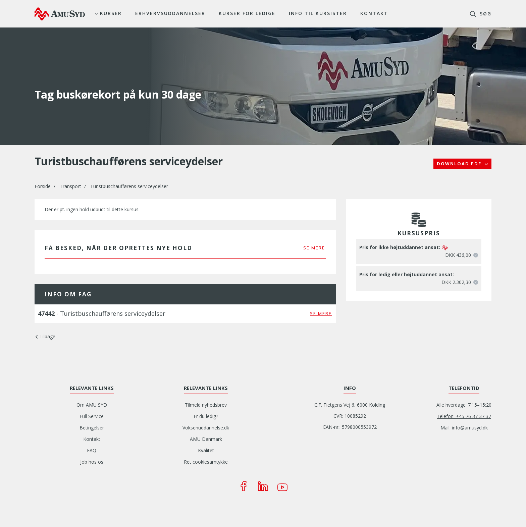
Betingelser (92, 427)
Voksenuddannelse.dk (205, 427)
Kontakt (374, 13)
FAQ (91, 450)
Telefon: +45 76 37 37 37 (464, 416)
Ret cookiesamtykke (206, 462)
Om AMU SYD (91, 405)
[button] (475, 255)
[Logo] (60, 13)
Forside (43, 186)
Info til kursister (318, 13)
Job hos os (91, 462)
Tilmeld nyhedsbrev (206, 405)
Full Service (92, 416)
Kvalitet (206, 450)
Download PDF (460, 164)
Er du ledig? (206, 416)
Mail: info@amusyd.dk (464, 427)
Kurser (111, 13)
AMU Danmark (206, 439)
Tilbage (47, 336)
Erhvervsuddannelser (170, 13)
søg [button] (484, 13)
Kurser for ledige (247, 13)
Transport (70, 186)
